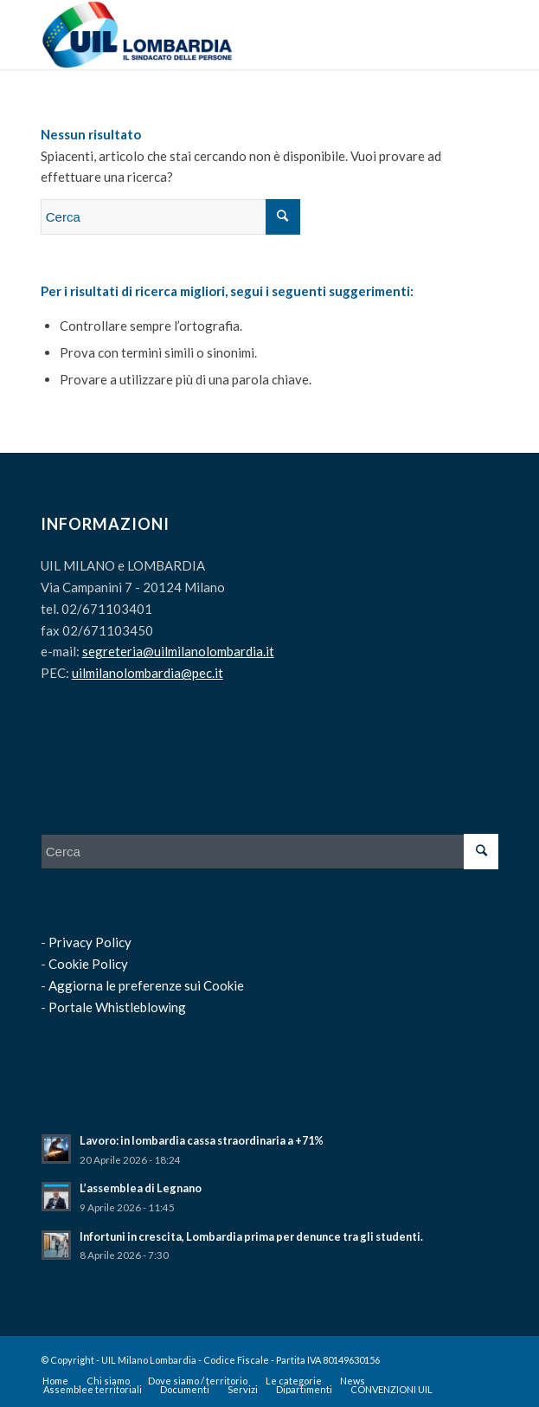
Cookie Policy (88, 963)
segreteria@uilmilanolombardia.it (178, 651)
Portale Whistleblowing (117, 1007)
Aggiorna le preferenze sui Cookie (146, 985)
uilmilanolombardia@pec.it (147, 673)
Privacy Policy (90, 942)
